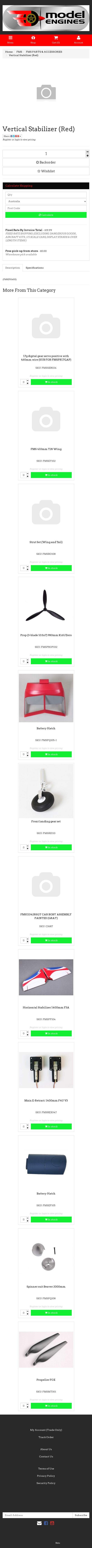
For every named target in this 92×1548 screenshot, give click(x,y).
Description (12, 267)
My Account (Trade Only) (46, 1430)
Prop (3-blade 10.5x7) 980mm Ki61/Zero (46, 635)
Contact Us (46, 1456)
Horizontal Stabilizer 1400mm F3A (46, 1007)
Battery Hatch (46, 728)
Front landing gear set (46, 821)
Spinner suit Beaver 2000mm (46, 1286)
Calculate (46, 215)
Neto (57, 1543)
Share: (12, 136)
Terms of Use (46, 1468)
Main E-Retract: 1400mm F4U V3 (46, 1100)
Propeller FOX (46, 1379)
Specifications (34, 267)
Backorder (46, 162)
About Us (46, 1449)
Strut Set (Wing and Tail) (46, 542)
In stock (51, 382)
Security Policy (46, 1483)
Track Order (46, 1437)
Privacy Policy (46, 1475)
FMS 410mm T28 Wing (46, 449)
